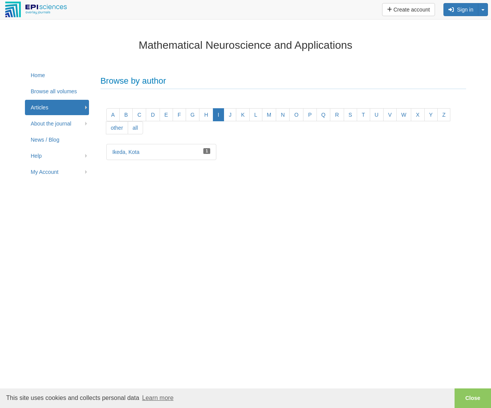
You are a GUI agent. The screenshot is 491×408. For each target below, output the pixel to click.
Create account (408, 10)
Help (36, 156)
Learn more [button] (157, 398)
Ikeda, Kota (126, 152)
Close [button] (472, 398)
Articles (39, 107)
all (135, 128)
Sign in (460, 10)
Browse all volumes (54, 91)
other (117, 128)
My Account (44, 172)
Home (38, 75)
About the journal (51, 124)
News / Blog (45, 140)
